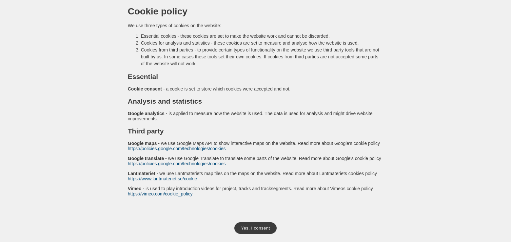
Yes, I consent (255, 228)
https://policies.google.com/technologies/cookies (177, 148)
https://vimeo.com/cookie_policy (160, 193)
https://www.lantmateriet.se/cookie (162, 178)
